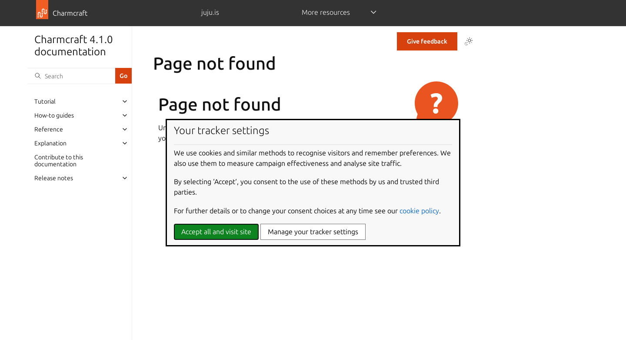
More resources (326, 12)
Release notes (53, 178)
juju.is (210, 12)
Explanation (50, 143)
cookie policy (419, 211)
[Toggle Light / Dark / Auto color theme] (468, 41)
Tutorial (45, 101)
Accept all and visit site (216, 232)
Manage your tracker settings (313, 232)
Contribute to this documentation (58, 161)
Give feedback (427, 41)
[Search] (71, 76)
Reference (48, 129)
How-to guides (54, 115)
